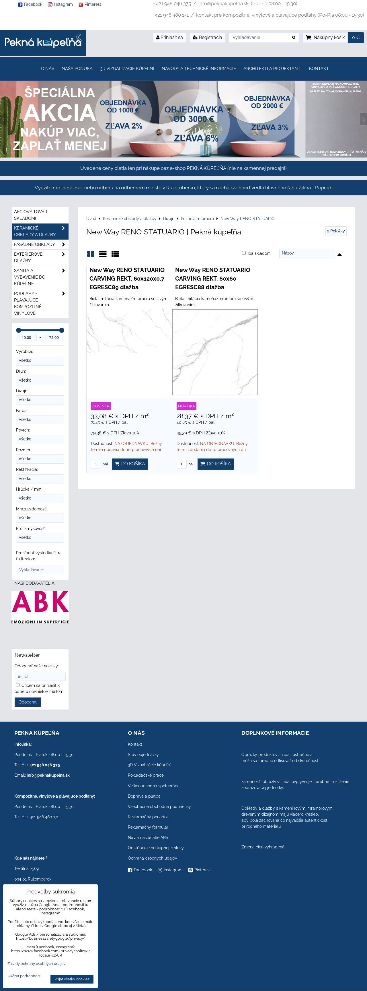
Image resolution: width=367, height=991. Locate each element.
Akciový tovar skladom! (30, 215)
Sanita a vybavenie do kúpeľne (41, 277)
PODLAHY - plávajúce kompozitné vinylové (41, 303)
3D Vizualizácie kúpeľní (127, 68)
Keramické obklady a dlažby (41, 232)
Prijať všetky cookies (71, 979)
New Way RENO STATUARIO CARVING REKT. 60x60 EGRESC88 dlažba (212, 278)
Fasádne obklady (41, 244)
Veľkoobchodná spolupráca (153, 786)
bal (99, 464)
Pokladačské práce (146, 775)
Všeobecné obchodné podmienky (159, 806)
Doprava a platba (144, 796)
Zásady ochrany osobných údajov (36, 963)
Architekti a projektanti (272, 68)
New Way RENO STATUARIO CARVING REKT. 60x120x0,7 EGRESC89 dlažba (127, 278)
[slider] (18, 330)
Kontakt (319, 68)
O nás (47, 68)
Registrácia (207, 37)
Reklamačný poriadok (148, 817)
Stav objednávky (143, 754)
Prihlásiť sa (169, 37)
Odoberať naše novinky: (37, 666)
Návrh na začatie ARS (148, 837)
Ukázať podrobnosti (24, 976)
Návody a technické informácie (199, 68)
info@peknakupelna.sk (48, 775)
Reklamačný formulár (148, 827)
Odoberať (28, 702)
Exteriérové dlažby (41, 258)
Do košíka (130, 464)
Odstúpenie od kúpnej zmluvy (156, 848)
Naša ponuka (77, 68)
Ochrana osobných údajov (152, 858)
